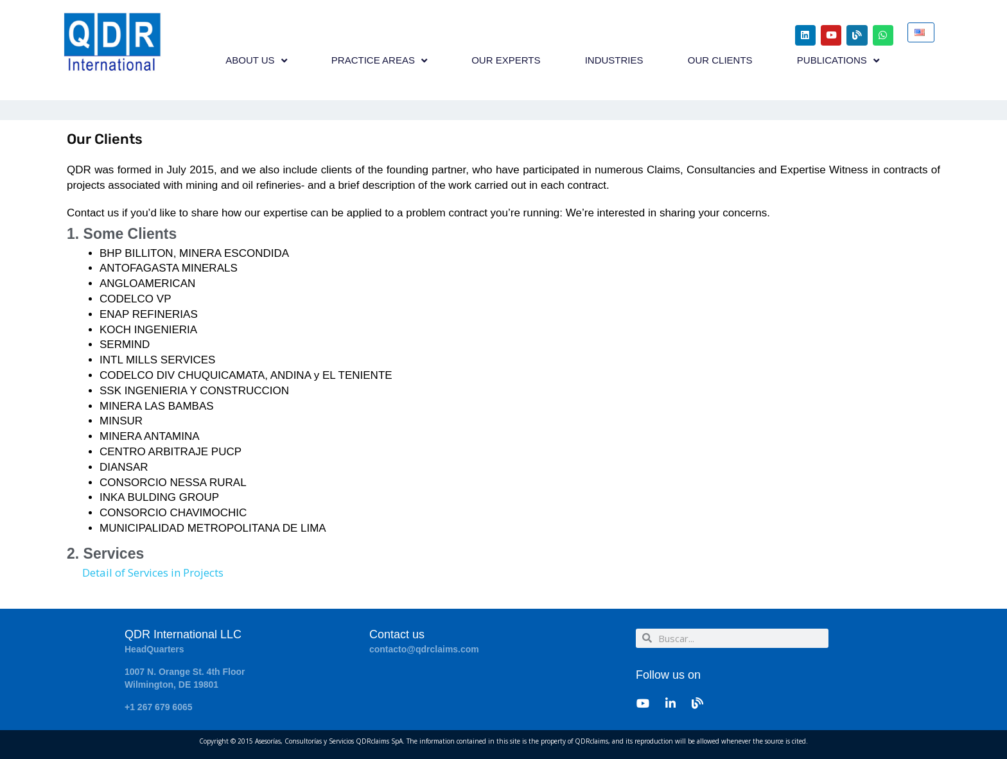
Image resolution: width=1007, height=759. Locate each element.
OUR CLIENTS (720, 60)
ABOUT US (255, 60)
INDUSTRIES (614, 60)
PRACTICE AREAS (379, 60)
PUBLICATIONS (838, 60)
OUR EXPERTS (505, 60)
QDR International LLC (183, 634)
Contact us (397, 634)
